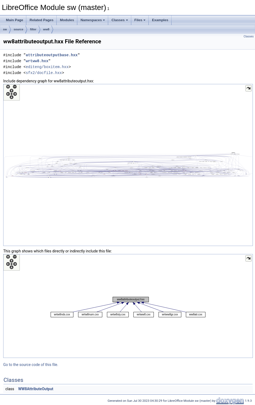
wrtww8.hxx (37, 61)
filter (33, 29)
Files (140, 20)
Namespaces (93, 20)
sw (5, 29)
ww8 (46, 29)
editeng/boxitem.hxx (47, 66)
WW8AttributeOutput (35, 389)
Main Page (14, 20)
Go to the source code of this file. (30, 364)
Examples (160, 20)
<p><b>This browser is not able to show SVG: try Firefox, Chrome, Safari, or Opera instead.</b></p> (128, 165)
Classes (119, 20)
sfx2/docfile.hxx (44, 72)
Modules (67, 20)
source (18, 29)
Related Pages (41, 20)
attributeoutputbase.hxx (52, 55)
